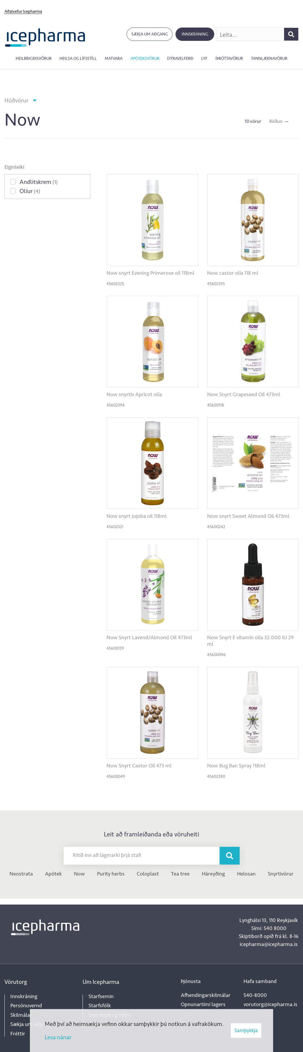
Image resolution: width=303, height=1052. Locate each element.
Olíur (30, 191)
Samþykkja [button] (246, 1030)
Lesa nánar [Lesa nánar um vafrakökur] (58, 1037)
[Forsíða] (45, 37)
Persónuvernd (26, 1005)
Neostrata (21, 873)
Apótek (53, 873)
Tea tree (180, 873)
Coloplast (148, 873)
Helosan (246, 873)
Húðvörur (16, 100)
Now (79, 873)
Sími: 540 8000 (268, 928)
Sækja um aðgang (149, 34)
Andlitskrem (39, 181)
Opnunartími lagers (203, 1004)
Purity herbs (111, 873)
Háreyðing (213, 873)
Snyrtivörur (281, 873)
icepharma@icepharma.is (269, 944)
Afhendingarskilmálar (206, 995)
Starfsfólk (99, 1005)
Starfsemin (101, 996)
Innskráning (195, 34)
